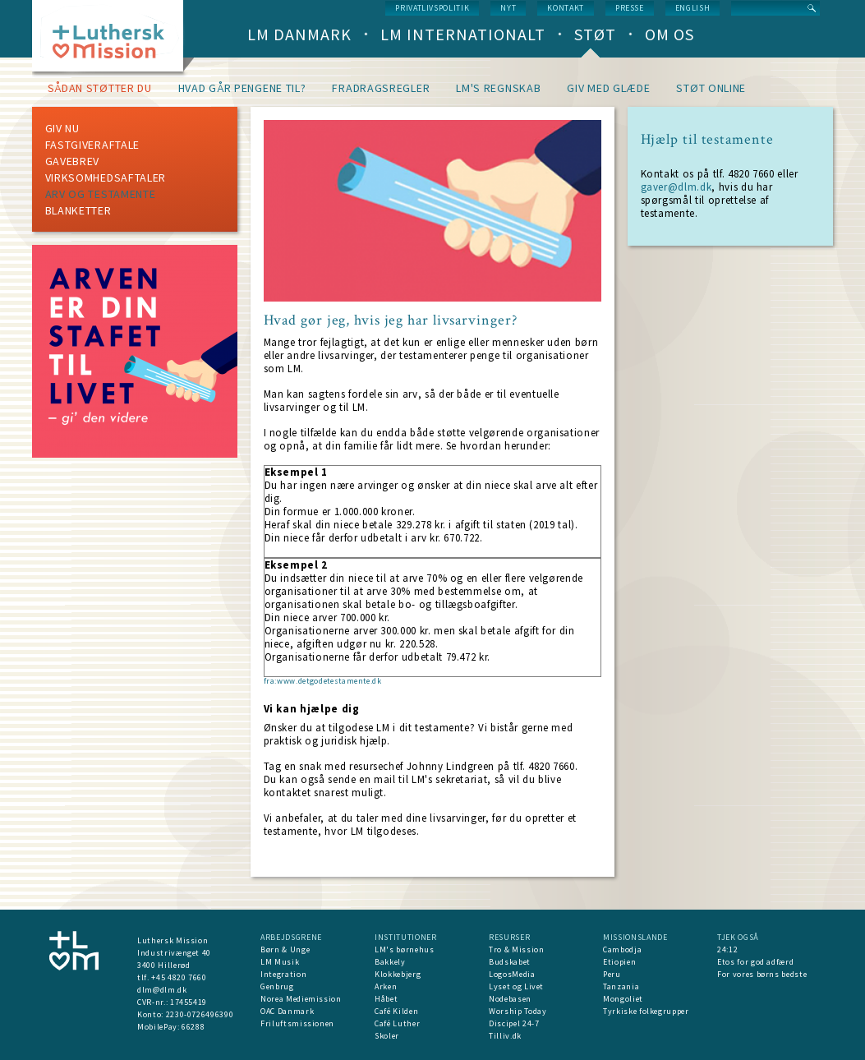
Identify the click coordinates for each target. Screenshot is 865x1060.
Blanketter (78, 210)
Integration (283, 974)
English (693, 7)
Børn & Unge (285, 949)
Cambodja (622, 949)
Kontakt (565, 7)
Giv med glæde (608, 88)
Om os (669, 34)
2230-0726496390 (200, 1014)
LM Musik (279, 961)
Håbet (386, 998)
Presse (629, 7)
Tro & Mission (516, 949)
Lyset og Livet (516, 986)
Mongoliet (623, 998)
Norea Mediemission (301, 998)
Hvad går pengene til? (242, 88)
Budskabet (510, 961)
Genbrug (277, 986)
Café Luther (397, 1023)
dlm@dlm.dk (162, 989)
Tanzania (621, 986)
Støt (595, 34)
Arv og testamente (100, 194)
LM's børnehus (404, 949)
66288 (193, 1026)
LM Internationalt (462, 34)
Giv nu (62, 128)
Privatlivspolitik (432, 7)
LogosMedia (512, 974)
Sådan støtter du (100, 88)
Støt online (711, 88)
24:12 (727, 949)
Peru (612, 974)
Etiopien (619, 961)
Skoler (387, 1035)
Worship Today (517, 1011)
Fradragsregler (381, 88)
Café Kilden (396, 1011)
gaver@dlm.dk (676, 187)
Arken (386, 986)
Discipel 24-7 (514, 1023)
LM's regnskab (498, 88)
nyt (508, 7)
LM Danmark (299, 34)
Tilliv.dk (505, 1035)
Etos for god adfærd (755, 961)
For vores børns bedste (762, 974)
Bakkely (390, 961)
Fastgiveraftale (92, 144)
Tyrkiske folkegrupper (646, 1011)
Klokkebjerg (398, 974)
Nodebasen (510, 998)
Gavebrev (72, 161)
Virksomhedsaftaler (106, 177)
